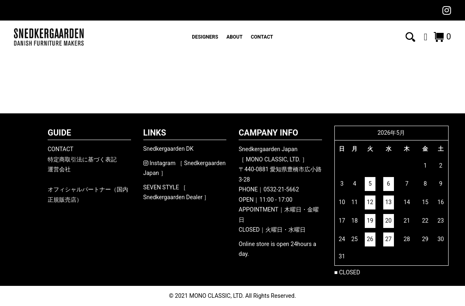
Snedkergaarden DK (168, 148)
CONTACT (262, 37)
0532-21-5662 (281, 189)
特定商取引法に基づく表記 (82, 159)
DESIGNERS (205, 37)
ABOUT (234, 37)
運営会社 (59, 169)
